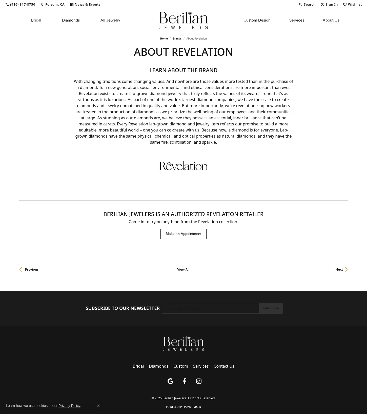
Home (164, 38)
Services (296, 20)
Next (339, 269)
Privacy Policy (162, 389)
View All (183, 269)
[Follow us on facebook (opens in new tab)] (184, 381)
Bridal (36, 20)
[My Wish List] (352, 4)
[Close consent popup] (98, 405)
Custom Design (257, 20)
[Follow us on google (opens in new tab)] (170, 381)
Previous (31, 269)
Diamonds (71, 20)
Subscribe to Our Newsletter (123, 308)
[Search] (307, 4)
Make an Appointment (183, 233)
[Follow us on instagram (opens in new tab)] (199, 381)
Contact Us (224, 366)
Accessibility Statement (220, 389)
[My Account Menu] (329, 4)
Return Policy (140, 389)
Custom (180, 366)
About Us (331, 20)
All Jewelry (110, 20)
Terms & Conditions (188, 389)
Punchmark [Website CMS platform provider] (192, 407)
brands (177, 38)
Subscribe (271, 308)
